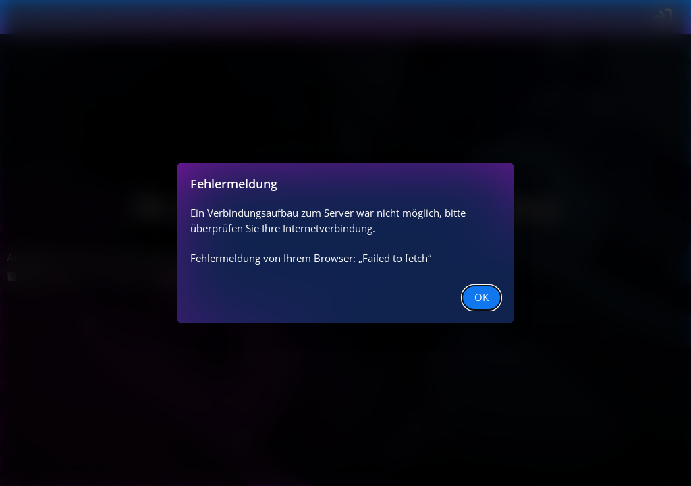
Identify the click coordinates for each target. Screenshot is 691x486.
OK (481, 297)
